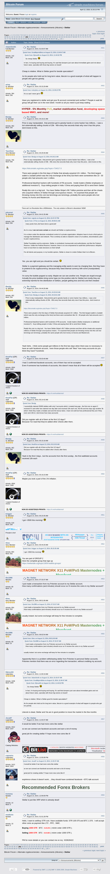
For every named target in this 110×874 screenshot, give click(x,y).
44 (17, 37)
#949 (102, 440)
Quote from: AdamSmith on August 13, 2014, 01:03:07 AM (42, 677)
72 (83, 37)
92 (42, 39)
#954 (102, 600)
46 (21, 37)
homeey (9, 794)
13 (32, 35)
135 (61, 39)
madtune (9, 815)
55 (43, 37)
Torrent (37, 19)
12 (30, 35)
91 (40, 39)
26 (62, 35)
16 (39, 35)
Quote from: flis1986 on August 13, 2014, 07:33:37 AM (41, 604)
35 (83, 35)
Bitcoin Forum (10, 27)
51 (34, 37)
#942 (102, 85)
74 (88, 37)
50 (32, 37)
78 (10, 39)
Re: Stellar (31, 47)
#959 (102, 795)
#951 (102, 515)
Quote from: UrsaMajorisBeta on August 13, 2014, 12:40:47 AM (44, 52)
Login (30, 22)
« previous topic (89, 850)
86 (29, 39)
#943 (102, 118)
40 (7, 37)
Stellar (67, 27)
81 (17, 39)
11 (27, 35)
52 (36, 37)
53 (39, 37)
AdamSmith (11, 47)
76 (5, 39)
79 (12, 39)
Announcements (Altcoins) (52, 27)
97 (54, 39)
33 (78, 35)
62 (60, 37)
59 (53, 37)
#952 (102, 544)
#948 (102, 399)
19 (46, 35)
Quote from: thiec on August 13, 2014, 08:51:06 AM (40, 638)
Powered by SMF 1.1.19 (41, 870)
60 (55, 37)
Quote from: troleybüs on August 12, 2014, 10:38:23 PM (42, 90)
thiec (8, 543)
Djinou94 (9, 672)
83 (21, 39)
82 (19, 39)
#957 (102, 719)
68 (74, 37)
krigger (9, 514)
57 (48, 37)
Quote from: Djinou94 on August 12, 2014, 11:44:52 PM (43, 55)
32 (76, 35)
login (27, 14)
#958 (102, 757)
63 (62, 37)
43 (14, 37)
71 (81, 37)
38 (90, 35)
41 (10, 37)
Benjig (8, 117)
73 (85, 37)
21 (50, 35)
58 (50, 37)
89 (35, 39)
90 (38, 39)
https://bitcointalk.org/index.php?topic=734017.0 (42, 168)
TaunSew (10, 151)
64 (64, 37)
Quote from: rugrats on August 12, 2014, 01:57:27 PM (41, 218)
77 (7, 39)
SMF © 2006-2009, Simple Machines (64, 870)
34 (81, 35)
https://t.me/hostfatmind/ (55, 393)
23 (55, 35)
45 (19, 37)
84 (24, 39)
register (33, 14)
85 (26, 39)
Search (23, 22)
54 (41, 37)
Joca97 (9, 718)
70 (78, 37)
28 (67, 35)
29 (69, 35)
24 (57, 35)
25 (60, 35)
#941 (102, 48)
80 (14, 39)
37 (88, 35)
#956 (102, 673)
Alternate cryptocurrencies (28, 27)
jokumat (9, 212)
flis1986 (9, 578)
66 (69, 37)
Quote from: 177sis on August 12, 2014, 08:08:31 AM (42, 221)
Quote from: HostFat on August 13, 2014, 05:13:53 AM (41, 444)
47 (24, 37)
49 (29, 37)
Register (37, 22)
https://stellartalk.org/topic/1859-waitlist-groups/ (41, 563)
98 (56, 39)
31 (74, 35)
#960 (102, 816)
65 (67, 37)
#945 (102, 214)
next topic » (101, 850)
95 (49, 39)
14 (34, 35)
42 (12, 37)
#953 (102, 579)
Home (11, 22)
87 (31, 39)
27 (64, 35)
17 (41, 35)
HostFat (9, 357)
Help (17, 22)
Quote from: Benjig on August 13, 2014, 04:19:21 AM (41, 157)
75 (90, 37)
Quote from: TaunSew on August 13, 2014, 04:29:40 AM (41, 292)
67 (71, 37)
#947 (102, 358)
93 (45, 39)
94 (47, 39)
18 (43, 35)
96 (52, 39)
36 (85, 35)
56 (46, 37)
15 (37, 35)
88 (33, 39)
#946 (102, 288)
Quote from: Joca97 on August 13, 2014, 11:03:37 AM (41, 761)
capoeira (9, 755)
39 (5, 37)
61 (57, 37)
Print (102, 38)
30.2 (32, 19)
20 (48, 35)
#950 (102, 474)
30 (71, 35)
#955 (102, 634)
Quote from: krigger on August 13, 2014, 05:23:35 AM (41, 548)
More (44, 22)
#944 (102, 152)
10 (25, 35)
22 (53, 35)
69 (76, 37)
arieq (8, 84)
